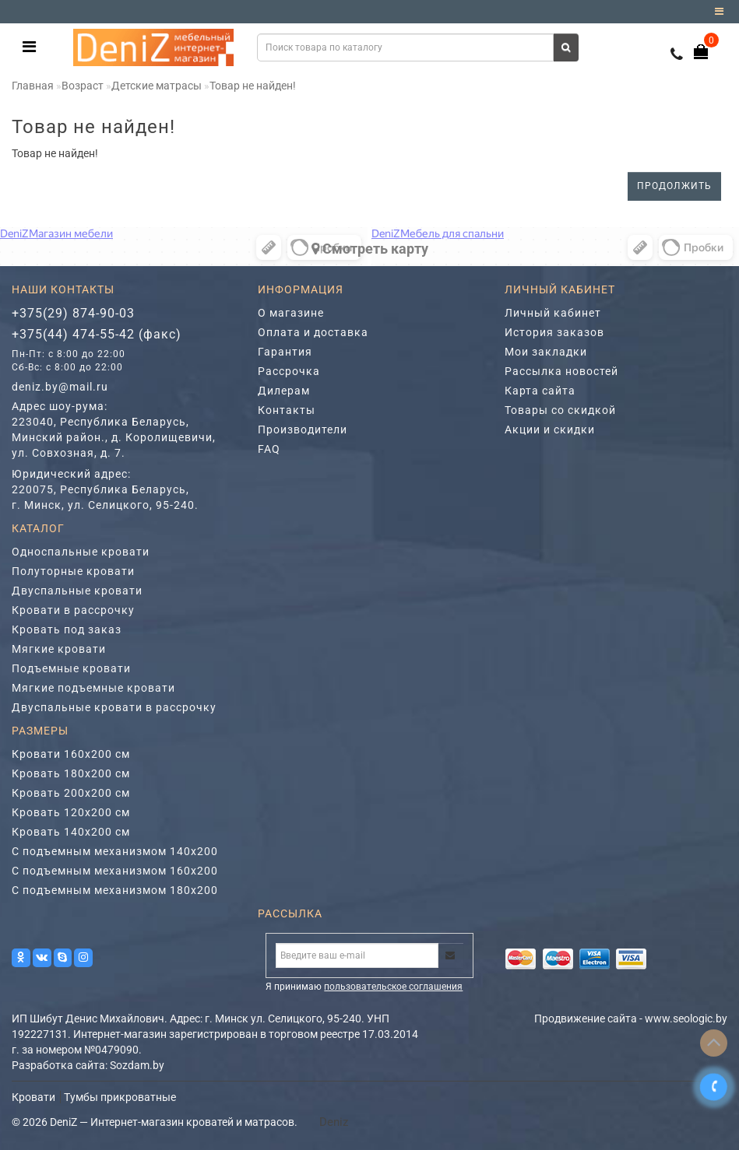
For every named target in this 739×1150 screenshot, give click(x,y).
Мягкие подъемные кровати (93, 688)
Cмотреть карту (369, 248)
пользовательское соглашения (393, 986)
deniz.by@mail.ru (60, 386)
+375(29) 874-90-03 (73, 313)
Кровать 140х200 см (71, 832)
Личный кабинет (553, 313)
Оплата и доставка (313, 332)
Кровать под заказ (66, 629)
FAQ (269, 449)
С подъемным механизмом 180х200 (115, 890)
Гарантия (285, 351)
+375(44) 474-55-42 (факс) (96, 334)
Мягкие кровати (59, 649)
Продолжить (674, 186)
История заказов (554, 332)
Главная (33, 85)
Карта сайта (540, 390)
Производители (302, 429)
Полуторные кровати (73, 571)
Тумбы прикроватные (120, 1097)
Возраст (83, 85)
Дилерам (284, 390)
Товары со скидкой (560, 410)
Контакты (286, 410)
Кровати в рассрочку (73, 610)
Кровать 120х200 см (71, 812)
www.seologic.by (686, 1018)
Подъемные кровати (71, 668)
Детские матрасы (156, 85)
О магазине (291, 313)
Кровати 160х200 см (71, 754)
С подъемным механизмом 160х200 (115, 870)
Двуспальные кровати (77, 590)
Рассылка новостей (561, 371)
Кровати (33, 1097)
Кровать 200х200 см (71, 793)
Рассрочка (289, 371)
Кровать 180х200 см (71, 773)
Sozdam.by (137, 1065)
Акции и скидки (550, 429)
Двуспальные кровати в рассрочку (114, 707)
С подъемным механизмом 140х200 (115, 851)
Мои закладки (546, 351)
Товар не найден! (252, 85)
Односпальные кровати (81, 551)
